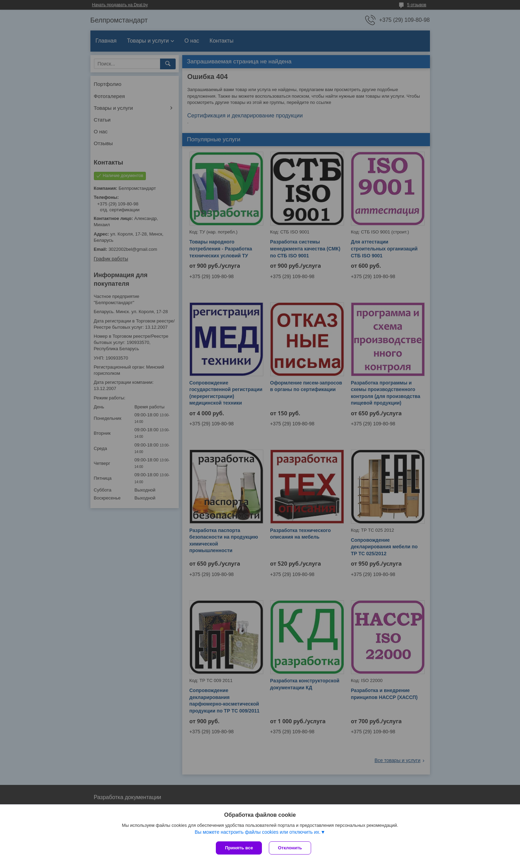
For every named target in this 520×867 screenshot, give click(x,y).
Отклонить (290, 847)
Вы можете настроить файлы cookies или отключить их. (257, 832)
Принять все (239, 847)
